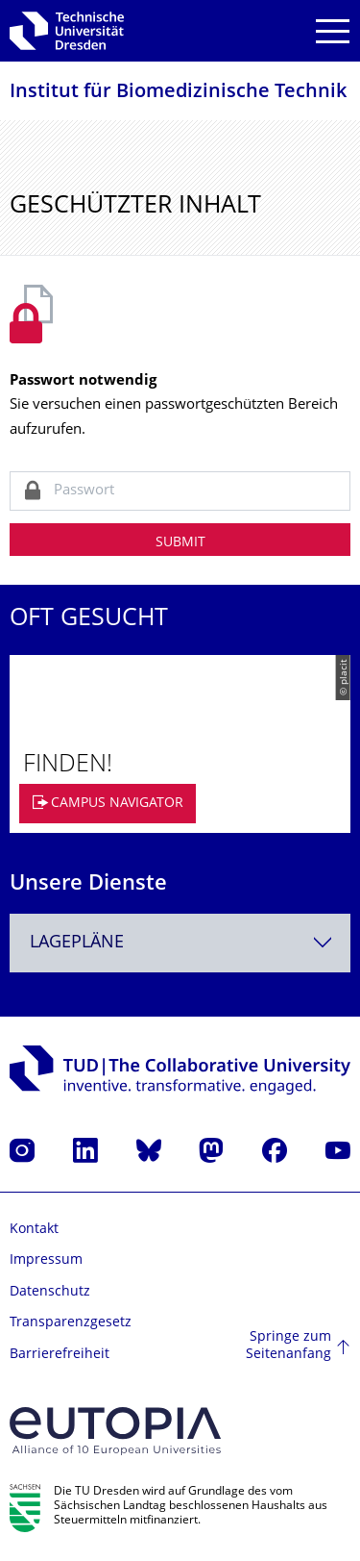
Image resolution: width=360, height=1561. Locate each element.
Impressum (46, 1260)
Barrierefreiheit (59, 1354)
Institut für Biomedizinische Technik (178, 93)
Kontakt (34, 1229)
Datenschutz (50, 1292)
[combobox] (180, 943)
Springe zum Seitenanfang (288, 1346)
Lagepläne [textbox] (77, 943)
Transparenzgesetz (71, 1323)
